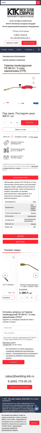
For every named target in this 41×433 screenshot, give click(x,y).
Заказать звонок (29, 43)
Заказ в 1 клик (20, 129)
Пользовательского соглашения (24, 353)
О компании (29, 49)
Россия (33, 213)
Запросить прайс (12, 43)
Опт (11, 293)
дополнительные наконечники (30, 220)
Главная (10, 49)
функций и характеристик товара (20, 167)
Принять (34, 423)
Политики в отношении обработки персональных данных (20, 351)
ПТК (34, 202)
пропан (33, 224)
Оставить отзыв (21, 137)
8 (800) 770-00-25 (20, 35)
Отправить (13, 362)
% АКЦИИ (4, 49)
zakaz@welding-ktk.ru (22, 38)
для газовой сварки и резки (33, 207)
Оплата (19, 49)
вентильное (32, 216)
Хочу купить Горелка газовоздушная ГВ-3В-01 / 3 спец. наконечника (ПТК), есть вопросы (20, 338)
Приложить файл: (9, 343)
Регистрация (24, 31)
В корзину (30, 123)
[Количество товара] (27, 297)
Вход (15, 31)
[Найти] (38, 2)
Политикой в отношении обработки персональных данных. (12, 428)
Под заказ (33, 137)
